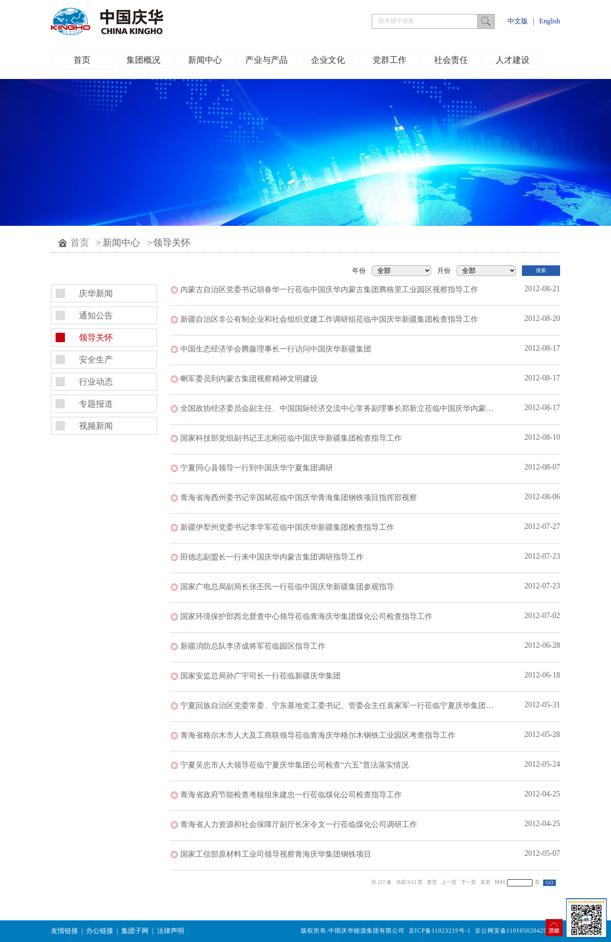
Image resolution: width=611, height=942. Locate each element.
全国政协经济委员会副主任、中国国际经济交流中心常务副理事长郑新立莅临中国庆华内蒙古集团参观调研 (359, 408)
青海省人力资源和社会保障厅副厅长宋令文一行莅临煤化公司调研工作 (298, 824)
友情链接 (64, 930)
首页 (81, 60)
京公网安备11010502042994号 (517, 931)
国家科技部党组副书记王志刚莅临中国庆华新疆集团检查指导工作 (291, 438)
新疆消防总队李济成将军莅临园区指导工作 (252, 646)
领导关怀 (172, 242)
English (549, 21)
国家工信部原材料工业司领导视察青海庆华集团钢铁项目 (275, 854)
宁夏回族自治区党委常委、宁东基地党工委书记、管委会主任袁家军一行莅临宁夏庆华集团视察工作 (348, 705)
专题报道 (96, 403)
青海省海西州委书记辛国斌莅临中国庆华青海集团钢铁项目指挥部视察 (298, 497)
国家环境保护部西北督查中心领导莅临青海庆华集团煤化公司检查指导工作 (306, 616)
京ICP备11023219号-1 (440, 931)
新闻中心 (205, 60)
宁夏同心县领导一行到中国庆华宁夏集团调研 (256, 468)
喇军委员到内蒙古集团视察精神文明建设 (249, 378)
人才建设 (513, 60)
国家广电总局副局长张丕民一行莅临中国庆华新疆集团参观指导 (287, 586)
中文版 (517, 21)
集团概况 (143, 60)
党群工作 (389, 60)
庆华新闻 (96, 293)
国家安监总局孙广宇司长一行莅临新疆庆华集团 (260, 676)
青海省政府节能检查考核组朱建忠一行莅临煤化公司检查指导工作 (291, 794)
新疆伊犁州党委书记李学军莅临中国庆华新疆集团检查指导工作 (287, 527)
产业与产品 (266, 60)
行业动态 (96, 381)
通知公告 (96, 315)
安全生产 (96, 359)
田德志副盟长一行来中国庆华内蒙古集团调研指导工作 (272, 557)
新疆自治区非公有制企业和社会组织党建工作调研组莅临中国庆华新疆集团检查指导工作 (329, 319)
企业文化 (328, 60)
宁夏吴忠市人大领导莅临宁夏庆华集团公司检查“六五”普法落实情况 (294, 765)
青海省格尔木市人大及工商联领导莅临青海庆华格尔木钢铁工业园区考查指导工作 (317, 735)
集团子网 (135, 930)
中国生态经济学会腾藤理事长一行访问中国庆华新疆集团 (275, 349)
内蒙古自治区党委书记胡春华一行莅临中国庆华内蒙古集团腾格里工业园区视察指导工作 (329, 289)
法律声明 (170, 930)
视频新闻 (96, 425)
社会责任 (451, 60)
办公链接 (99, 930)
